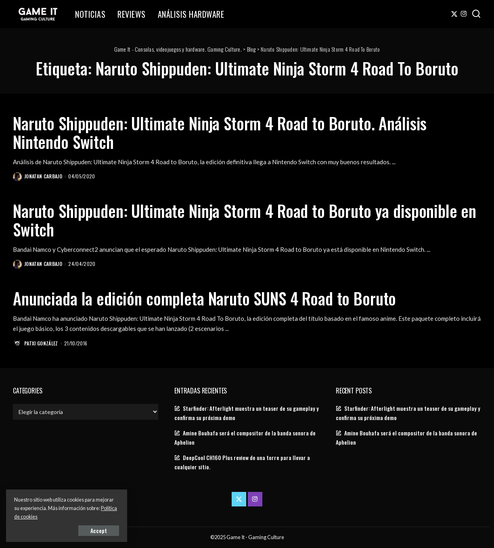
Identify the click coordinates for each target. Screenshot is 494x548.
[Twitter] (454, 14)
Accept (98, 530)
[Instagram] (464, 14)
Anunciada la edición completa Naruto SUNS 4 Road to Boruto (204, 298)
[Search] (476, 14)
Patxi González (41, 343)
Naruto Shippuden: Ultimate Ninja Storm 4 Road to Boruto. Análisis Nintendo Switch (220, 132)
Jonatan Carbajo (43, 176)
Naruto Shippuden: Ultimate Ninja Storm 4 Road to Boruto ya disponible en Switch (244, 220)
